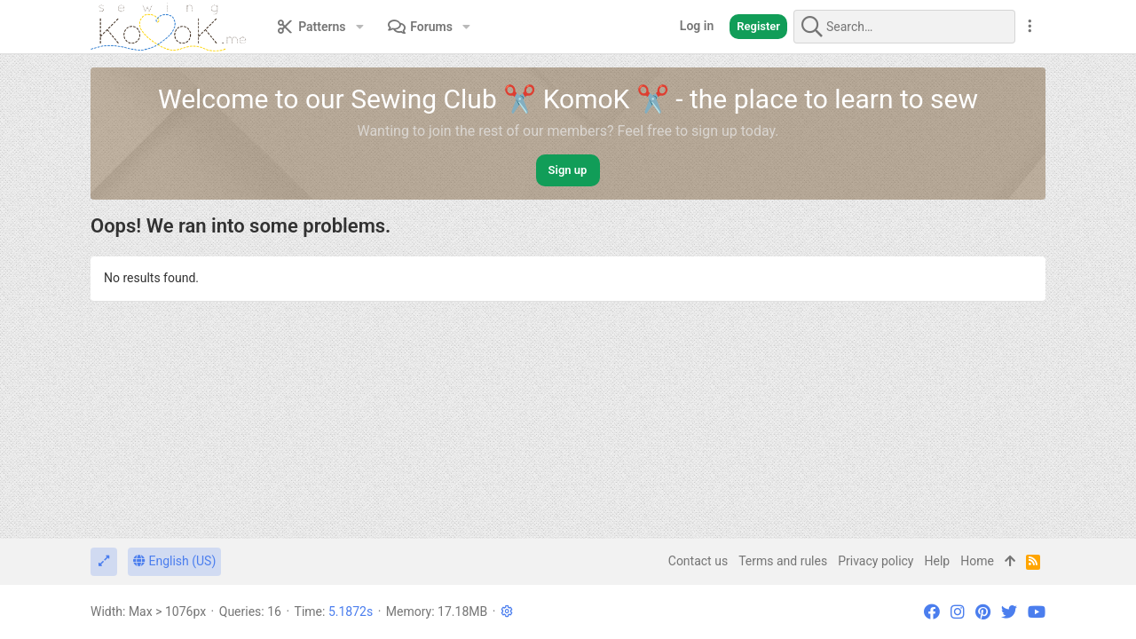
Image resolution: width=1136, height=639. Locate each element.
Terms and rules (782, 561)
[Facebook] (932, 612)
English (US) (174, 561)
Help (938, 561)
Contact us (698, 561)
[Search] (904, 27)
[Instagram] (958, 612)
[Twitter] (1009, 612)
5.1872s (350, 611)
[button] (360, 26)
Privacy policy (875, 561)
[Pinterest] (982, 612)
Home (977, 561)
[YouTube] (1036, 612)
